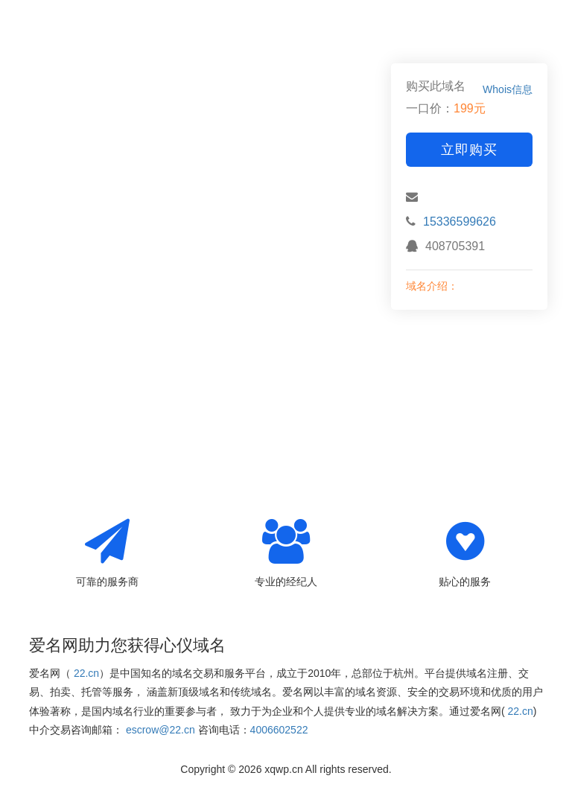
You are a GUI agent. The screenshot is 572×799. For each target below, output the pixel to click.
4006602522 (279, 730)
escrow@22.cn (160, 730)
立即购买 (469, 149)
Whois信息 (508, 89)
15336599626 (459, 221)
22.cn (86, 673)
